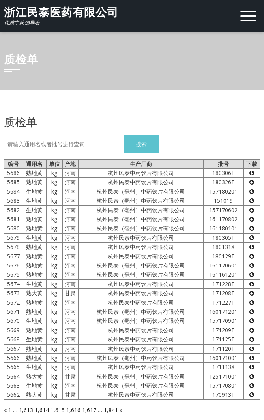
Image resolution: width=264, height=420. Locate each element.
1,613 (26, 410)
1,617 (89, 410)
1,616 (73, 410)
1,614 (42, 410)
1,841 (111, 410)
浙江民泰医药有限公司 (61, 12)
